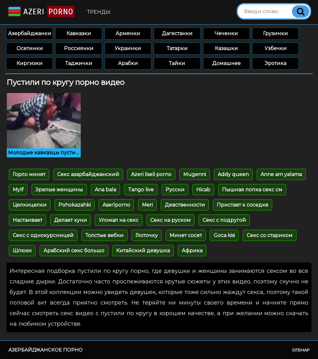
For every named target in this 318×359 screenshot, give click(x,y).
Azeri (41, 11)
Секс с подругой (224, 220)
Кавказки (78, 33)
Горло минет (29, 174)
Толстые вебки (104, 235)
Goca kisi (224, 235)
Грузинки (275, 33)
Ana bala (105, 190)
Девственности (185, 205)
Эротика (275, 63)
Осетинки (29, 48)
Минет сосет (186, 235)
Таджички (78, 63)
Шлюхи (22, 251)
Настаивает (27, 220)
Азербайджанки (29, 33)
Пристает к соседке (242, 205)
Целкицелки (30, 205)
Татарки (177, 48)
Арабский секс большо (73, 251)
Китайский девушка (143, 251)
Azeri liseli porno (151, 174)
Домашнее (226, 63)
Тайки (177, 63)
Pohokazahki (74, 205)
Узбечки (276, 48)
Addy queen (233, 174)
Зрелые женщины (59, 190)
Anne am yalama (281, 174)
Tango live (141, 190)
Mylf (18, 190)
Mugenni (194, 174)
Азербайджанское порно (45, 350)
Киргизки (29, 63)
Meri (147, 205)
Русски (175, 190)
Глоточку (146, 235)
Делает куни (70, 220)
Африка (192, 251)
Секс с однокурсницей (43, 235)
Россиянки (78, 48)
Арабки (128, 63)
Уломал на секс (119, 220)
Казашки (226, 48)
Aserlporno (116, 205)
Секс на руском (170, 220)
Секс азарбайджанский (88, 174)
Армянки (128, 33)
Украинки (128, 48)
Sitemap (301, 349)
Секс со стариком (270, 235)
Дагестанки (177, 33)
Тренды (99, 12)
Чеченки (226, 33)
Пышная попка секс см (252, 190)
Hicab (203, 190)
